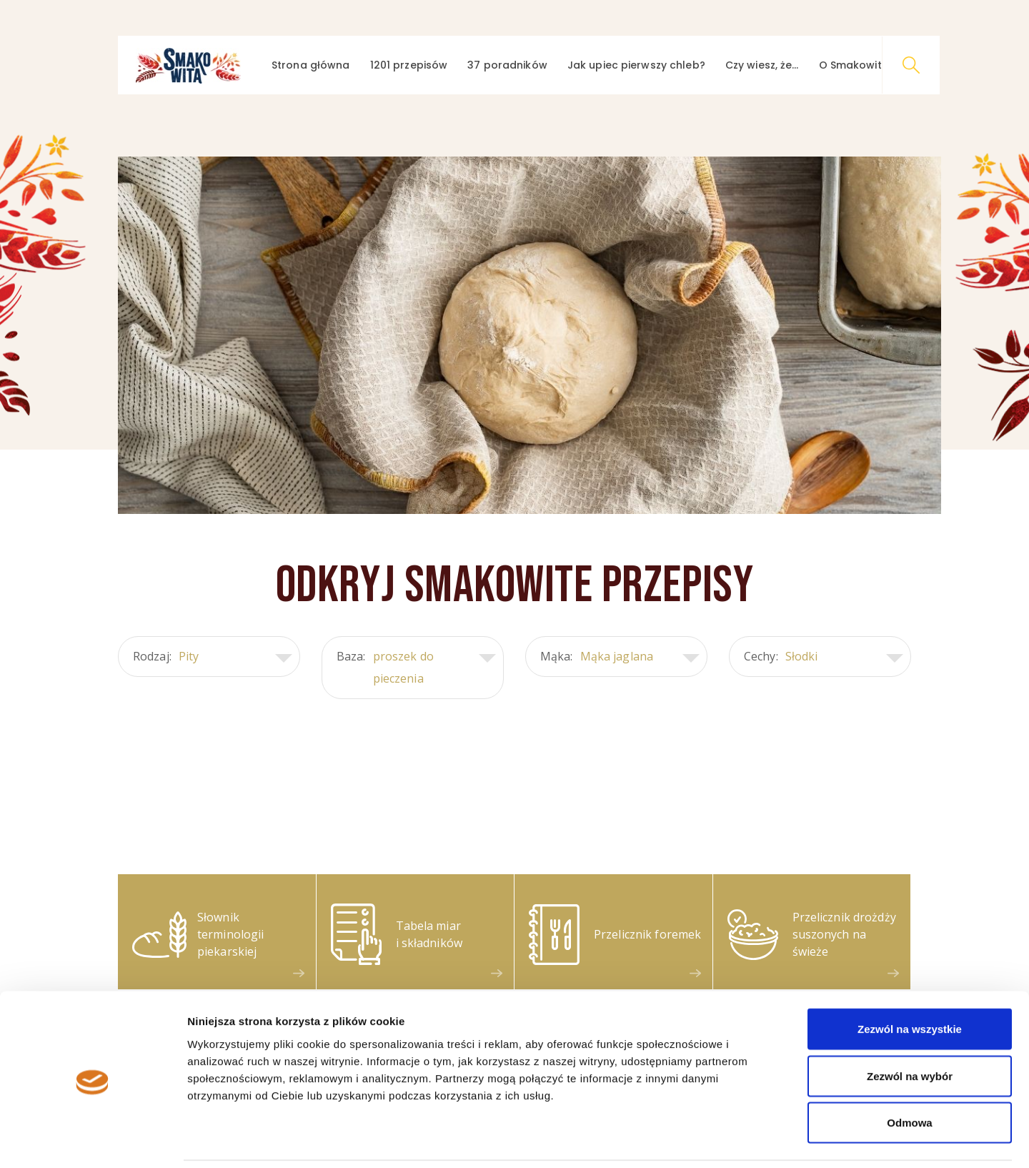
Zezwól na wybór (910, 1027)
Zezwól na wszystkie (910, 980)
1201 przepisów (409, 65)
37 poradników (507, 65)
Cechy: (823, 656)
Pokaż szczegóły (762, 1140)
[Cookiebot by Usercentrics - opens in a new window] (92, 1140)
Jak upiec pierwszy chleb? (636, 65)
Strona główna (311, 65)
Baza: (416, 667)
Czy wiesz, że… (762, 65)
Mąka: (620, 656)
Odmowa (909, 1074)
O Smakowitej (854, 65)
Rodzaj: (212, 656)
